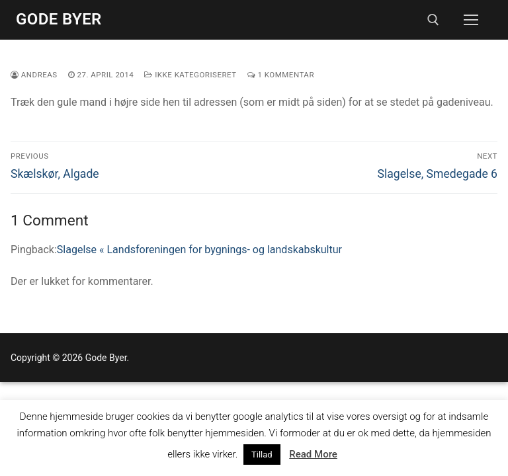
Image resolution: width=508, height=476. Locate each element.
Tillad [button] (262, 454)
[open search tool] (433, 20)
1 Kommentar (280, 74)
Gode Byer (59, 19)
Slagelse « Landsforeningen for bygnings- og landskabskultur (199, 249)
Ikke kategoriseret (190, 74)
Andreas (34, 74)
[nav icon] (471, 20)
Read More (313, 454)
